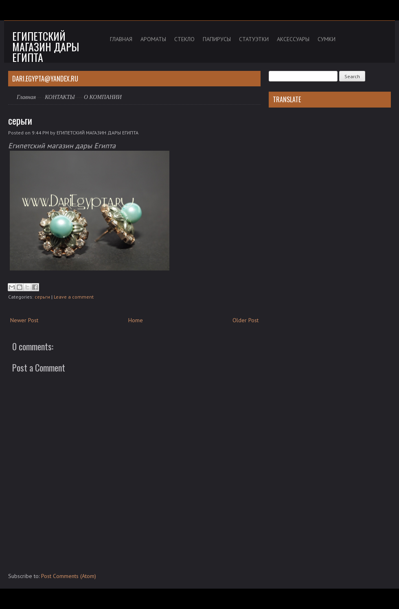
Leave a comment (74, 297)
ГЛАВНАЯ (121, 39)
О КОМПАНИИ (103, 97)
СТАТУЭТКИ (254, 39)
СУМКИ (326, 39)
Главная (26, 97)
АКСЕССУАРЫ (293, 39)
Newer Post (24, 320)
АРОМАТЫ (153, 39)
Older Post (245, 320)
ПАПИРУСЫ (217, 39)
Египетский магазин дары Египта (45, 46)
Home (135, 320)
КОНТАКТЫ (60, 97)
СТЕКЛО (184, 39)
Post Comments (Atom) (68, 576)
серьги (20, 120)
